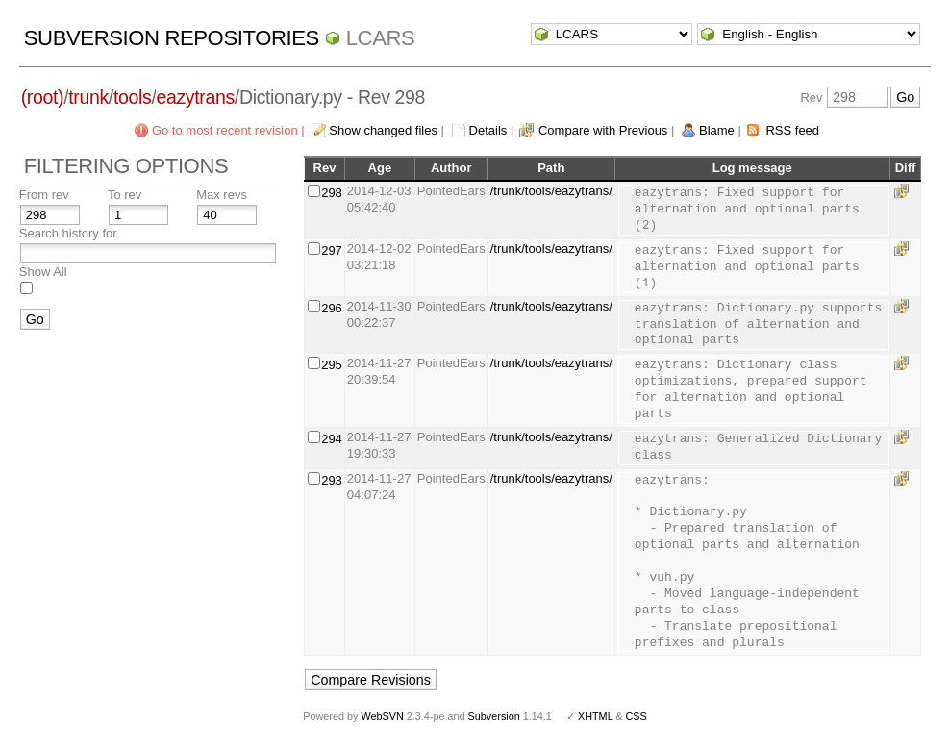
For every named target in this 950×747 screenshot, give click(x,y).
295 (331, 365)
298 (331, 193)
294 (331, 439)
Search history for (68, 233)
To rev (124, 194)
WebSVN (382, 716)
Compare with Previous (602, 130)
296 (331, 308)
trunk (88, 97)
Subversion (494, 716)
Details (488, 130)
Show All (43, 271)
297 (331, 250)
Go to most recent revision (225, 130)
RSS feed (792, 130)
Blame (717, 130)
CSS (636, 716)
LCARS (380, 38)
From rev (44, 194)
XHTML (595, 716)
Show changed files (383, 130)
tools (132, 97)
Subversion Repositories (171, 38)
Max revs (221, 194)
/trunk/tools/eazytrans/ (551, 191)
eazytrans (195, 97)
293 (331, 480)
